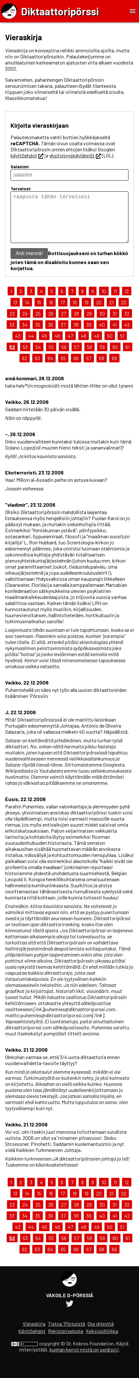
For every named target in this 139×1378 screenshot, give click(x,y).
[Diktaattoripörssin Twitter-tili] (69, 1314)
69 (114, 368)
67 (88, 368)
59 (102, 357)
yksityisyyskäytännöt (75, 155)
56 (63, 357)
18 (75, 312)
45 (44, 346)
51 (122, 346)
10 (104, 301)
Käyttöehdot (31, 1341)
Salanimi (20, 166)
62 (24, 368)
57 (76, 357)
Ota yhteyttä (101, 1334)
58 (89, 357)
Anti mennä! (29, 263)
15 (39, 312)
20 (99, 312)
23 (12, 324)
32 (126, 324)
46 (57, 346)
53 (25, 357)
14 (27, 312)
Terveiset (21, 188)
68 (101, 368)
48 (83, 346)
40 (102, 335)
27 (63, 324)
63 (37, 368)
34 (24, 335)
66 (76, 368)
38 (76, 335)
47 (70, 346)
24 (25, 324)
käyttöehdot (27, 155)
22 (123, 312)
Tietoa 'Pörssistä (66, 1334)
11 (115, 301)
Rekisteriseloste (65, 1341)
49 (96, 346)
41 (114, 335)
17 (63, 312)
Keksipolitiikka (102, 1341)
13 (15, 312)
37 (63, 335)
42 (127, 335)
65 (63, 368)
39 (88, 335)
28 (76, 324)
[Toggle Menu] (132, 11)
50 (109, 346)
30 (102, 324)
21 (111, 312)
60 (115, 357)
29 (89, 324)
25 (38, 324)
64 (50, 368)
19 (86, 312)
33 (11, 335)
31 (114, 324)
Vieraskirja (34, 1334)
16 (51, 312)
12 (127, 301)
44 (31, 346)
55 (51, 357)
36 (50, 335)
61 (128, 357)
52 (12, 357)
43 (17, 346)
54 (38, 357)
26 (50, 324)
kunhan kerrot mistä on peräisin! (84, 1360)
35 (37, 335)
